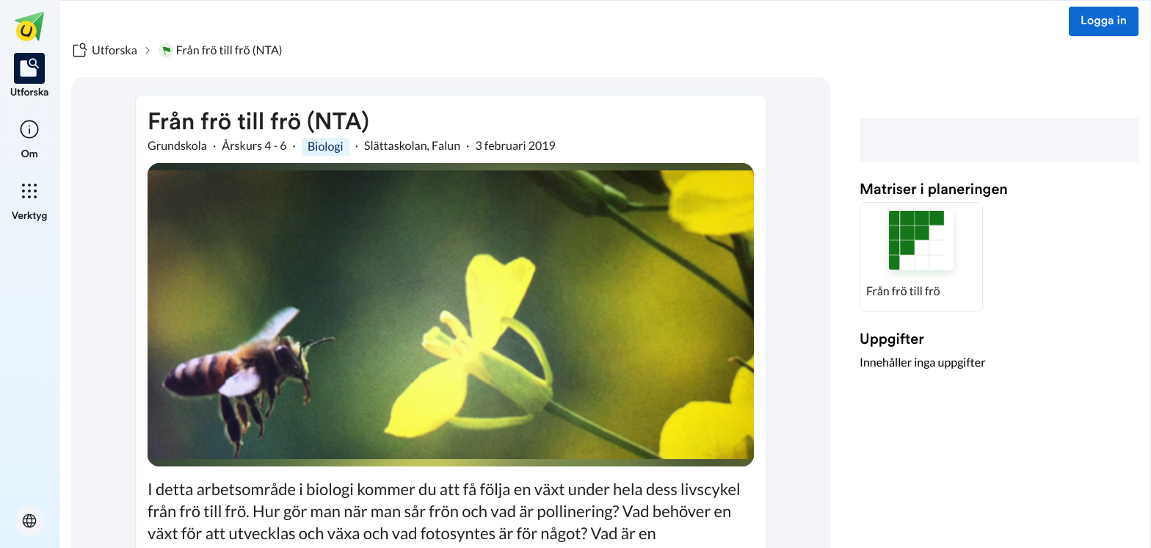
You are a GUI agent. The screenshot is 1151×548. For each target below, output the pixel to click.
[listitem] (29, 76)
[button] (921, 257)
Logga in (1104, 21)
